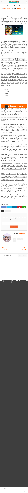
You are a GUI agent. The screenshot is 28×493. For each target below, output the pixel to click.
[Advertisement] (14, 326)
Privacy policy (15, 491)
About (4, 491)
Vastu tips (8, 210)
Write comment (22, 255)
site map (21, 491)
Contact (8, 491)
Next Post (24, 249)
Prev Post (4, 249)
